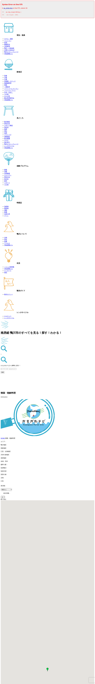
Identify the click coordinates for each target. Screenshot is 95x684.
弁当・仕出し (8, 93)
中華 (5, 80)
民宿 (5, 43)
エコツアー (7, 176)
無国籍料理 (7, 83)
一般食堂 (7, 87)
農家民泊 (7, 45)
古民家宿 (7, 47)
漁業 (5, 172)
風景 (5, 129)
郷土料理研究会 (9, 98)
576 (3, 15)
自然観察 (7, 174)
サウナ (6, 141)
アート (6, 216)
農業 (5, 170)
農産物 (6, 209)
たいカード (7, 271)
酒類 (5, 210)
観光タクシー (8, 295)
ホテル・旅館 (8, 39)
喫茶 (5, 85)
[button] (47, 670)
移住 (5, 273)
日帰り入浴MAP (9, 50)
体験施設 (7, 137)
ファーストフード (10, 91)
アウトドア (7, 135)
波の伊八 (7, 143)
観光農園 (7, 139)
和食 (5, 76)
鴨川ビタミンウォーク (11, 52)
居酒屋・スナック (10, 82)
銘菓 (5, 212)
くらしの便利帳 (9, 267)
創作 (5, 181)
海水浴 (6, 128)
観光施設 (7, 122)
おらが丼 (7, 96)
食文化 (6, 179)
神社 (5, 131)
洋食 (5, 78)
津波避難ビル (8, 54)
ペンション (7, 41)
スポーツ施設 (8, 126)
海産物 (6, 207)
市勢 (5, 238)
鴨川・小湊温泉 (9, 48)
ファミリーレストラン (11, 89)
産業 (5, 242)
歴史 (5, 240)
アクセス (7, 244)
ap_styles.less (8, 8)
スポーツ (7, 183)
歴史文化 (7, 124)
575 (3, 12)
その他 (6, 95)
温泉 (5, 133)
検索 (2, 372)
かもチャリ (7, 316)
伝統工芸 (7, 214)
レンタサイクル (9, 146)
